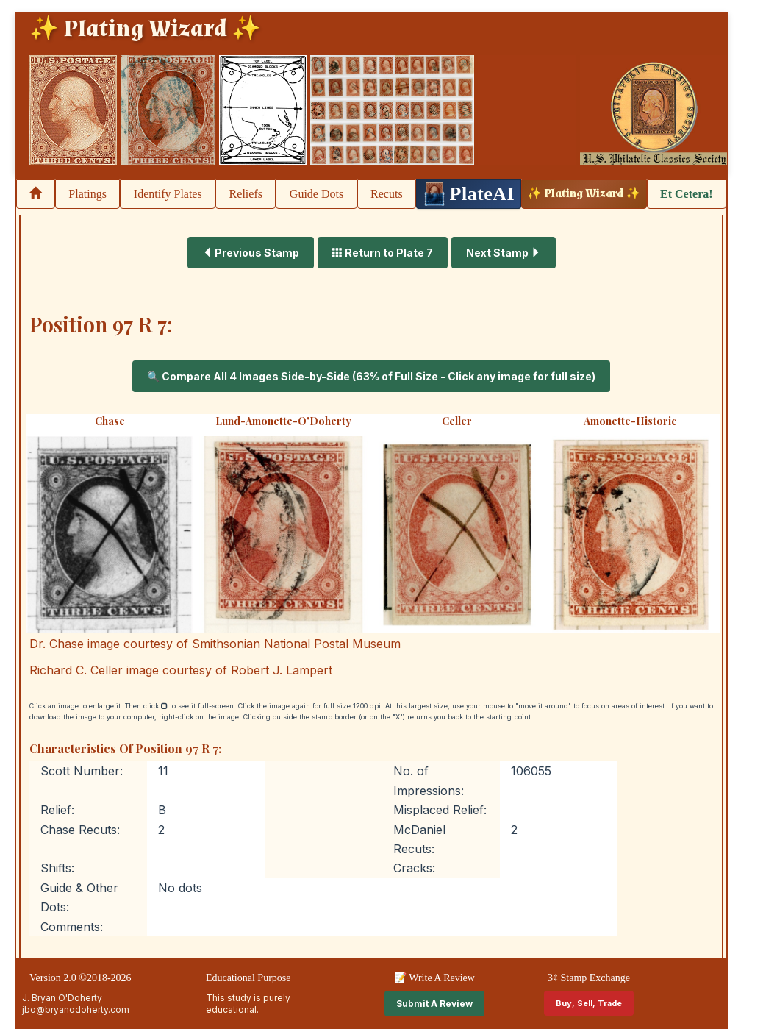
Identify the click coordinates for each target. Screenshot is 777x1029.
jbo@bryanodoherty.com (75, 1009)
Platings (87, 194)
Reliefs (245, 194)
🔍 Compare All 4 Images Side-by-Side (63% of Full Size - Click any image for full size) (371, 376)
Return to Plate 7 (382, 252)
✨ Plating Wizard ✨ (583, 194)
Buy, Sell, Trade (589, 1003)
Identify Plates (168, 194)
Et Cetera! (686, 194)
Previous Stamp (250, 252)
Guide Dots (316, 194)
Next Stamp (503, 252)
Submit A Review (434, 1003)
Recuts (386, 194)
